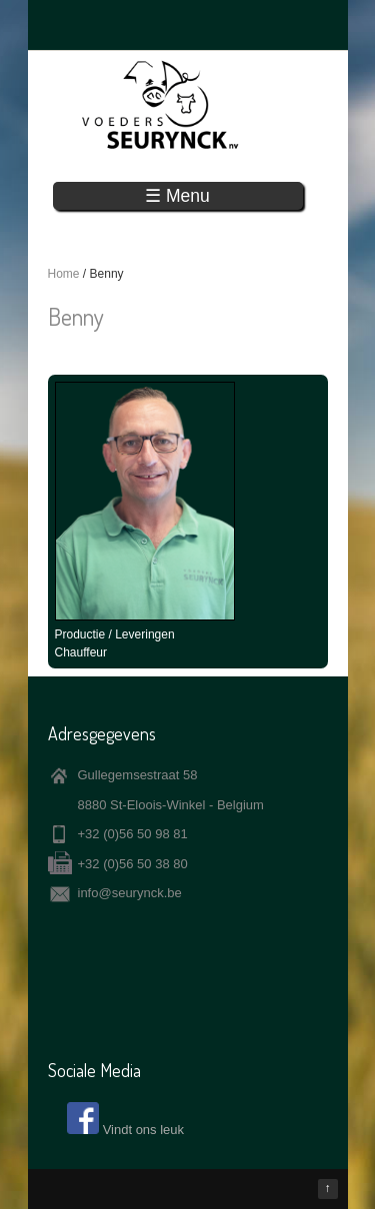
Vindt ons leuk (143, 1129)
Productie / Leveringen (115, 634)
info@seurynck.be (130, 892)
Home (64, 274)
